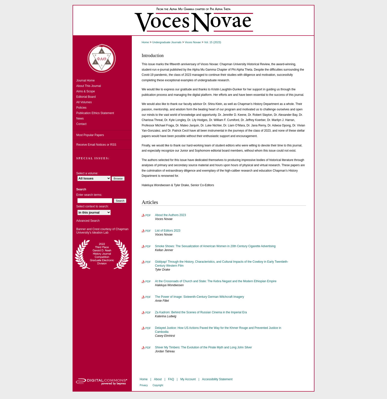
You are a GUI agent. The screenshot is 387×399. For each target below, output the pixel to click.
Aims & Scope (85, 91)
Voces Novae (193, 42)
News (80, 118)
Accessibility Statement (217, 379)
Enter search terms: (89, 195)
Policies (81, 107)
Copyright (158, 385)
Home (145, 42)
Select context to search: (92, 206)
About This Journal (88, 86)
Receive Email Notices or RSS (96, 144)
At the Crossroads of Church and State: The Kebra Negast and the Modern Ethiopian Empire (215, 281)
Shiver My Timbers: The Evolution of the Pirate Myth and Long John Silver (203, 347)
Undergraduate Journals (166, 42)
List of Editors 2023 (167, 230)
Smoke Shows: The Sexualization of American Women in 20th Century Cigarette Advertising (215, 246)
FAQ (171, 379)
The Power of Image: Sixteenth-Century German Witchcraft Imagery (199, 297)
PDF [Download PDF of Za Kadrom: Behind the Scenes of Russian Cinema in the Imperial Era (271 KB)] (148, 312)
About (158, 379)
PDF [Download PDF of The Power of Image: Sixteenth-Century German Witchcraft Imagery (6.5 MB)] (148, 297)
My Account (188, 379)
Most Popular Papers (90, 135)
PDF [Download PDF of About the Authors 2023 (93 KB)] (148, 215)
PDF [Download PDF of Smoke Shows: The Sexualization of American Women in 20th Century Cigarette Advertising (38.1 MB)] (148, 246)
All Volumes (84, 102)
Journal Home (85, 80)
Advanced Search (88, 220)
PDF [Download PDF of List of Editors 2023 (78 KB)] (148, 230)
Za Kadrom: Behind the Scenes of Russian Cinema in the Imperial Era (201, 312)
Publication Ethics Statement (95, 113)
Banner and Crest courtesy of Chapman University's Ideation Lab (102, 230)
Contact (81, 124)
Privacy (144, 385)
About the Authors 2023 (170, 215)
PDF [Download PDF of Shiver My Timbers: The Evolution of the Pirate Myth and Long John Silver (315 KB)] (148, 347)
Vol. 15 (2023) (212, 42)
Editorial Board (86, 97)
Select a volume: (87, 173)
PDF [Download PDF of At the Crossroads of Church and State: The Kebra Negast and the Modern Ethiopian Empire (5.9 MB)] (148, 281)
